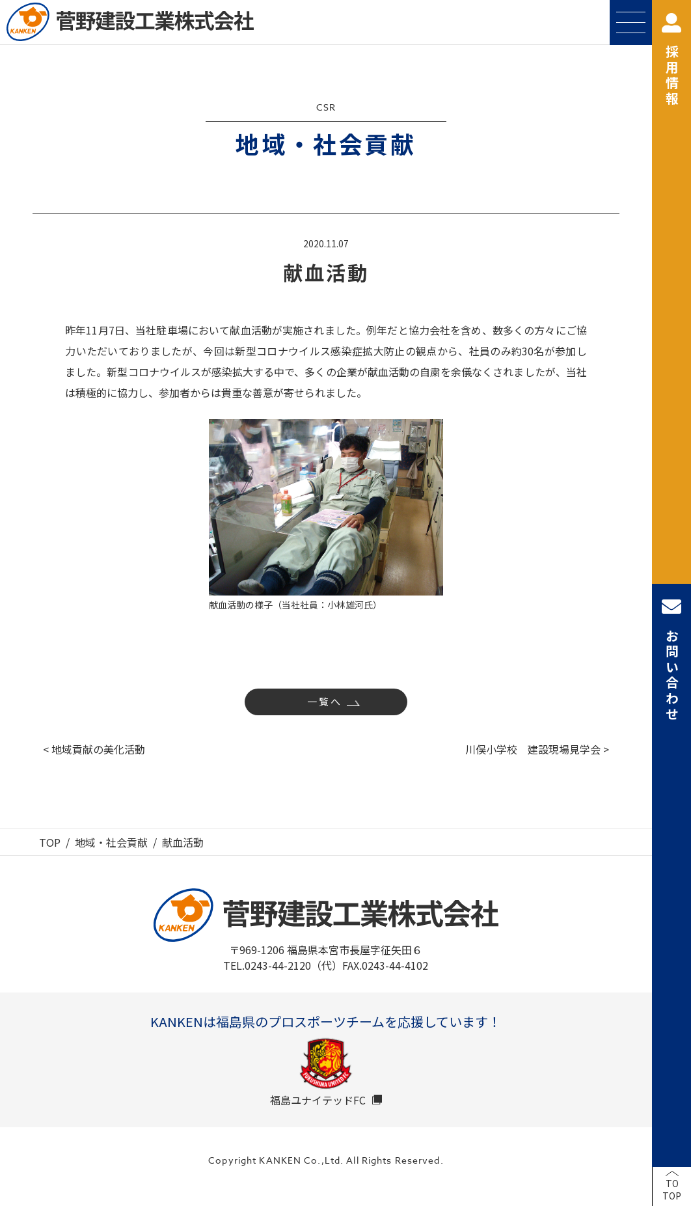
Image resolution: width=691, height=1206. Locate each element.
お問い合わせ (671, 659)
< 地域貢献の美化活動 (94, 749)
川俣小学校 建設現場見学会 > (537, 749)
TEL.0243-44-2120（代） (282, 965)
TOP (50, 842)
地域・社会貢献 (111, 842)
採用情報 (671, 60)
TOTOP (671, 1190)
